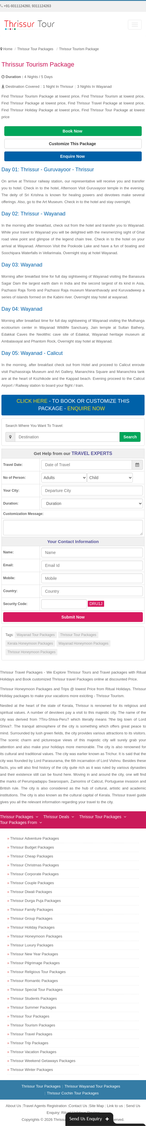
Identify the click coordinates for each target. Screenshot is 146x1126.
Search (130, 437)
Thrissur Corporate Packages (34, 874)
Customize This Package (73, 143)
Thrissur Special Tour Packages (36, 989)
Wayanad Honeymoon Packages (83, 643)
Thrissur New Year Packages (34, 954)
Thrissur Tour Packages (78, 635)
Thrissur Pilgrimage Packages (35, 963)
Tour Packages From (18, 822)
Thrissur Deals (56, 816)
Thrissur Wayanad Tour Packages (92, 1086)
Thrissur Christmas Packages (34, 865)
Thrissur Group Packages (31, 918)
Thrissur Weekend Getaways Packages (42, 1061)
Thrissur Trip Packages (29, 1043)
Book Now (73, 131)
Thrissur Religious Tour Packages (38, 972)
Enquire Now (73, 156)
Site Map (96, 1106)
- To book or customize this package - (73, 404)
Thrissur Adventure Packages (34, 838)
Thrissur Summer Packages (33, 1007)
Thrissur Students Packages (33, 998)
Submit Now (73, 617)
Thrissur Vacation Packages (33, 1052)
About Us (13, 1106)
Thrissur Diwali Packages (31, 892)
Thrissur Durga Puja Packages (35, 901)
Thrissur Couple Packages (32, 883)
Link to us (115, 1106)
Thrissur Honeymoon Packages (31, 652)
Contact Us (78, 1106)
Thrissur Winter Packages (31, 1069)
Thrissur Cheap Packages (31, 856)
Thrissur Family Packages (31, 909)
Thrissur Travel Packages (31, 1034)
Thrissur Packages (16, 816)
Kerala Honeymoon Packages (30, 643)
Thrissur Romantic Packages (34, 981)
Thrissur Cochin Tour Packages (72, 1093)
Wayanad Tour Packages (36, 635)
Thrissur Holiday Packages (32, 927)
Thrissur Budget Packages (32, 847)
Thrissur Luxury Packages (31, 945)
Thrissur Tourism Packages (32, 1025)
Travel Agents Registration (45, 1106)
